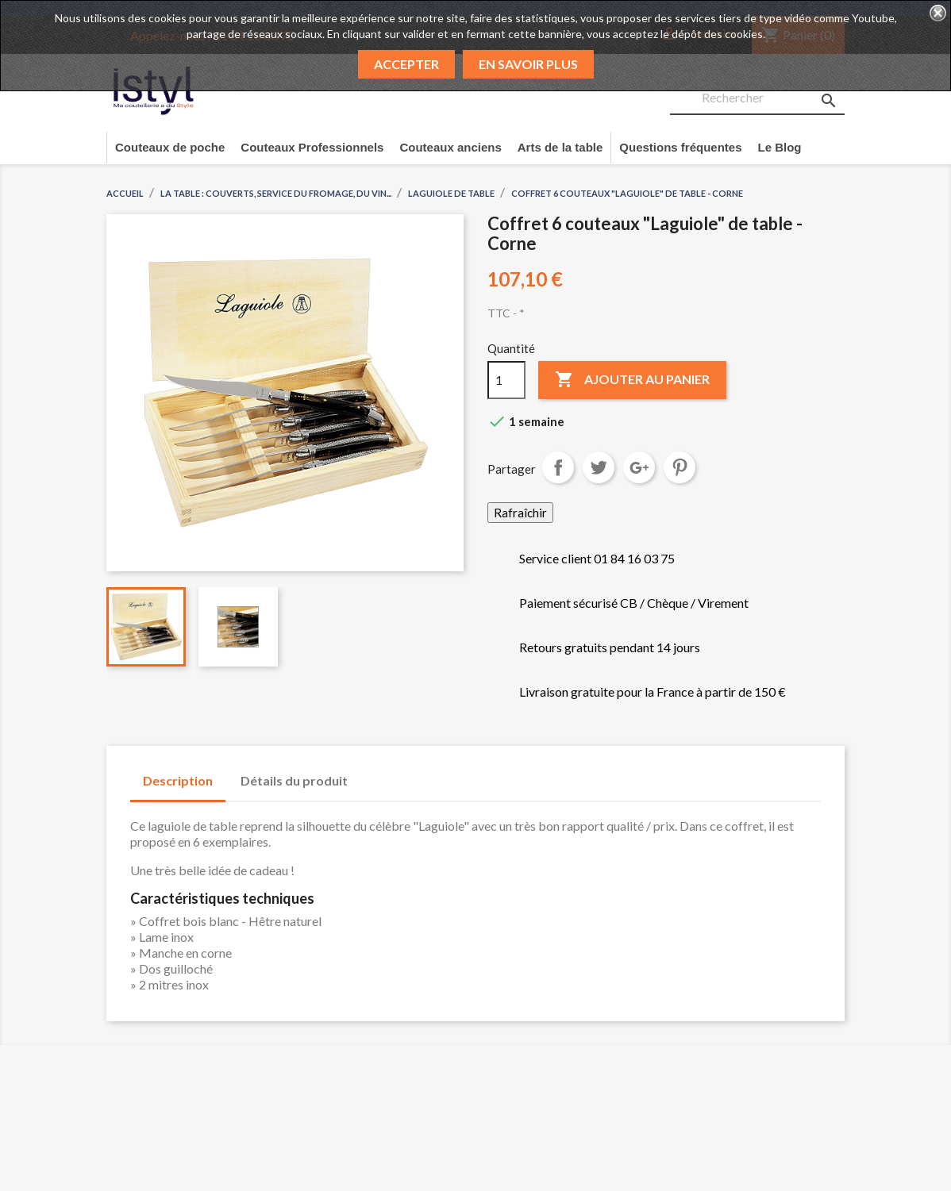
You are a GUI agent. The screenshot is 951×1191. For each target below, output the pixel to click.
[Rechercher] (757, 98)
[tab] (375, 773)
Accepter (406, 63)
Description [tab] (178, 780)
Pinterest (679, 467)
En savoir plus (528, 63)
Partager (558, 467)
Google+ (639, 467)
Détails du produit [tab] (294, 780)
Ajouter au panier (632, 380)
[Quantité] (506, 380)
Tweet (598, 467)
